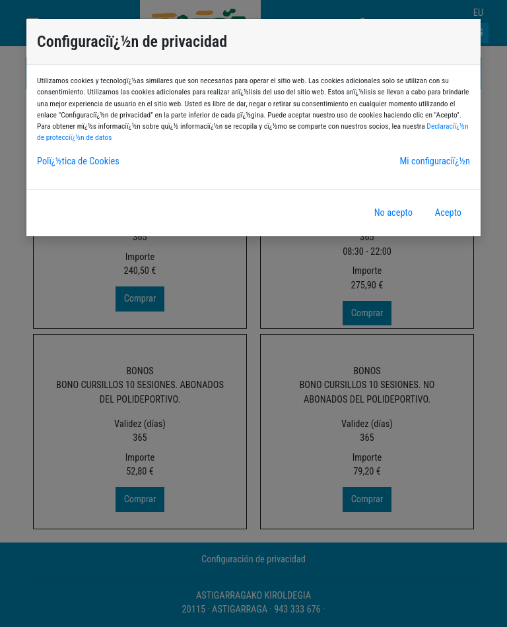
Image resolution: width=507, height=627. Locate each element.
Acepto (448, 212)
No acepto (393, 212)
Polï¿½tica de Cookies (78, 161)
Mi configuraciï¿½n (434, 161)
